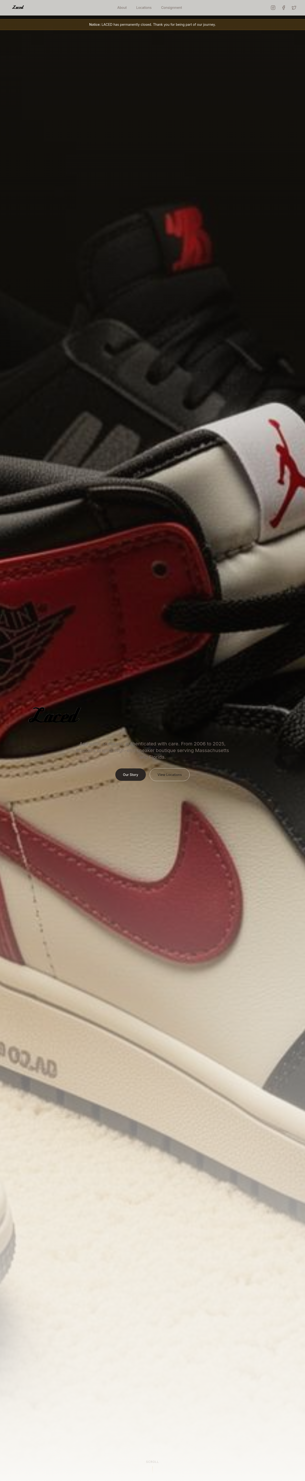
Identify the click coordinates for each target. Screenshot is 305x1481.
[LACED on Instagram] (273, 7)
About (122, 7)
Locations (144, 7)
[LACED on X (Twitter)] (294, 7)
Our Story (130, 778)
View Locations (170, 778)
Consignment (171, 7)
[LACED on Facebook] (283, 7)
